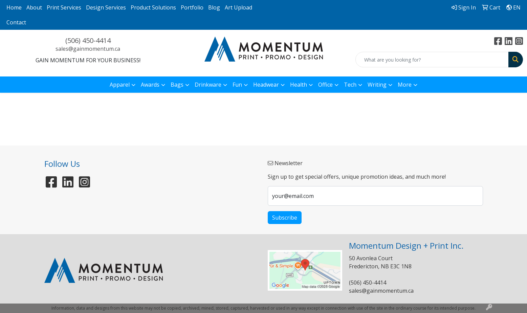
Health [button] (298, 84)
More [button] (405, 84)
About (34, 7)
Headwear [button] (266, 84)
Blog (214, 7)
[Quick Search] (432, 59)
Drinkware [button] (208, 84)
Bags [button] (177, 84)
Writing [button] (377, 84)
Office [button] (325, 84)
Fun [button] (237, 84)
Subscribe (284, 217)
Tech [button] (350, 84)
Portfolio (192, 7)
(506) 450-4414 (88, 40)
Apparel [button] (120, 84)
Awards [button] (150, 84)
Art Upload (238, 7)
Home (14, 7)
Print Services (64, 7)
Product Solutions (153, 7)
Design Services (106, 7)
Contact (16, 22)
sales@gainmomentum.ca (88, 48)
